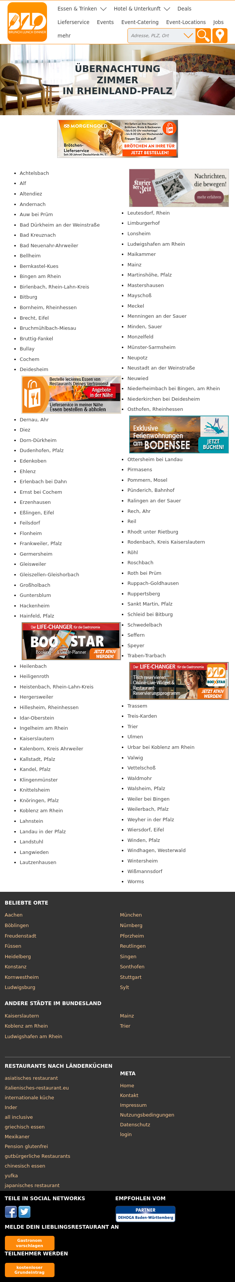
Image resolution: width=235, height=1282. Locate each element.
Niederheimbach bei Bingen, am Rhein (173, 388)
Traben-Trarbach (146, 655)
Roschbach (140, 562)
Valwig (135, 757)
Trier (132, 726)
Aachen (14, 915)
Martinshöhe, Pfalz (149, 275)
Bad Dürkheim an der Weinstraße (60, 225)
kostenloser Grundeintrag (30, 1269)
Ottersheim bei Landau (155, 459)
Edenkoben (33, 461)
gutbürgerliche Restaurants (38, 1156)
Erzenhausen (35, 502)
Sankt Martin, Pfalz (150, 604)
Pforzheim (132, 936)
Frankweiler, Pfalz (41, 543)
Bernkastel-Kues (39, 266)
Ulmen (135, 736)
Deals (184, 9)
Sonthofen (132, 966)
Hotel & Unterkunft (137, 9)
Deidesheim (34, 369)
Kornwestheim (22, 977)
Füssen (13, 946)
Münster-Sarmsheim (151, 347)
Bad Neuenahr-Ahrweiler (49, 245)
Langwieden (34, 852)
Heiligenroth (34, 676)
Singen (128, 956)
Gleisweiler (33, 564)
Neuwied (138, 378)
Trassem (137, 706)
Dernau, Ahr (34, 419)
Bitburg (29, 297)
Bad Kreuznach (38, 235)
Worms (135, 881)
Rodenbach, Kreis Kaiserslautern (166, 542)
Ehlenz (28, 471)
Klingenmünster (39, 780)
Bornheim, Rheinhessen (48, 307)
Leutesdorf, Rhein (148, 213)
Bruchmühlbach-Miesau (48, 328)
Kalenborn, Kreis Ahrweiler (51, 748)
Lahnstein (31, 821)
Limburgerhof (143, 223)
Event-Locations (186, 22)
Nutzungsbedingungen (147, 1115)
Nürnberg (131, 925)
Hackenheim (35, 606)
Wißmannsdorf (144, 871)
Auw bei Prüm (36, 214)
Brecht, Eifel (34, 318)
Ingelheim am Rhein (44, 728)
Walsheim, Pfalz (146, 788)
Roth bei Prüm (144, 573)
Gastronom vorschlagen (29, 1242)
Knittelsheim (35, 790)
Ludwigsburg (20, 987)
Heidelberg (18, 956)
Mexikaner (17, 1136)
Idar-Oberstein (37, 718)
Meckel (135, 306)
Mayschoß (139, 295)
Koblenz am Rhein (41, 810)
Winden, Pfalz (143, 840)
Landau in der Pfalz (43, 831)
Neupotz (137, 358)
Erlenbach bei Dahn (43, 481)
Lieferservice (73, 22)
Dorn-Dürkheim (38, 440)
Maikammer (141, 254)
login (126, 1134)
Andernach (33, 204)
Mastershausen (145, 285)
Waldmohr (139, 778)
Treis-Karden (142, 716)
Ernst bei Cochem (41, 492)
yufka (11, 1175)
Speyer (135, 645)
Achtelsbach (34, 173)
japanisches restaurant (32, 1185)
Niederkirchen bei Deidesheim (163, 399)
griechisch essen (25, 1127)
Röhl (132, 552)
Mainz (134, 265)
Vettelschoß (141, 768)
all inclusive (19, 1117)
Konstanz (16, 966)
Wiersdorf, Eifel (145, 830)
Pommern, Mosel (147, 480)
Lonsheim (138, 233)
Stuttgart (130, 977)
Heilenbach (33, 666)
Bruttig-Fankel (36, 338)
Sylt (124, 987)
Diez (25, 430)
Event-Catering (140, 22)
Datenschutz (135, 1124)
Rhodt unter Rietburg (152, 532)
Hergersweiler (36, 697)
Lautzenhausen (38, 862)
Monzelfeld (140, 337)
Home (127, 1085)
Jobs (219, 22)
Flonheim (31, 533)
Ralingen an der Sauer (154, 500)
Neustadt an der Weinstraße (161, 368)
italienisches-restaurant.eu (37, 1088)
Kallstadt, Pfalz (37, 759)
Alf (23, 183)
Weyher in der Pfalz (150, 819)
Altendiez (31, 194)
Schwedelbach (144, 625)
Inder (11, 1107)
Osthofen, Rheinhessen (155, 409)
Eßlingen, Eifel (37, 513)
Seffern (136, 635)
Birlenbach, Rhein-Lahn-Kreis (54, 287)
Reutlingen (133, 946)
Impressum (133, 1105)
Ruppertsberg (143, 594)
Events (105, 22)
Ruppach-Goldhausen (153, 583)
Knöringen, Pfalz (39, 800)
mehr (64, 36)
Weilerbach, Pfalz (147, 809)
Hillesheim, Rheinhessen (49, 707)
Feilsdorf (30, 523)
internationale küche (29, 1097)
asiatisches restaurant (31, 1078)
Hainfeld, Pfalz (37, 616)
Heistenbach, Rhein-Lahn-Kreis (57, 687)
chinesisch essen (25, 1166)
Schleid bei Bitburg (150, 614)
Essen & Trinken (77, 9)
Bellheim (30, 256)
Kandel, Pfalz (35, 769)
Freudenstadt (20, 936)
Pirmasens (139, 469)
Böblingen (17, 925)
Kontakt (129, 1095)
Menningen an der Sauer (156, 316)
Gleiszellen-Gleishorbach (49, 574)
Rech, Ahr (139, 511)
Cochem (29, 359)
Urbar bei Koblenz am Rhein (160, 747)
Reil (131, 521)
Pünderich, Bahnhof (150, 490)
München (131, 915)
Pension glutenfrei (26, 1146)
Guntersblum (35, 595)
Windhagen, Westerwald (156, 850)
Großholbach (35, 585)
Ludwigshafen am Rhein (156, 244)
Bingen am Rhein (40, 276)
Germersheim (36, 554)
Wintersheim (142, 861)
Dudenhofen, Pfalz (42, 450)
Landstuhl (32, 842)
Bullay (27, 349)
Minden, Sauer (144, 326)
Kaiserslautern (37, 738)
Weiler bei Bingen (148, 799)
